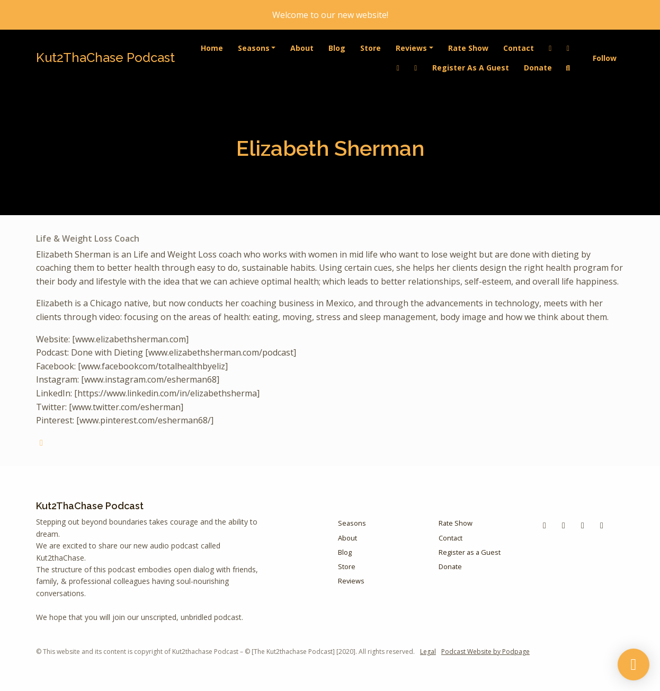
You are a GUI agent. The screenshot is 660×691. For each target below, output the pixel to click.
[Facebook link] (568, 48)
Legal (428, 651)
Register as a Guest (470, 68)
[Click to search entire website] (568, 67)
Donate (538, 68)
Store (370, 48)
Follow (605, 58)
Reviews (411, 48)
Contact (518, 48)
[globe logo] (41, 442)
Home (212, 48)
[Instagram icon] (601, 525)
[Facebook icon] (544, 525)
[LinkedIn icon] (582, 525)
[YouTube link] (398, 67)
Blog (336, 48)
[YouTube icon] (563, 525)
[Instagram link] (416, 67)
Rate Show (468, 48)
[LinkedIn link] (550, 48)
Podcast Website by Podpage (485, 651)
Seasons (254, 48)
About (302, 48)
